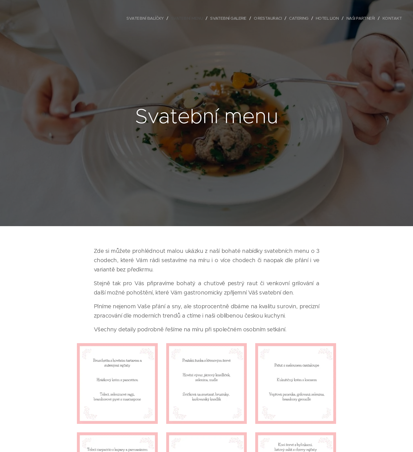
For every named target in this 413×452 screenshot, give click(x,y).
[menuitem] (133, 18)
